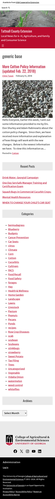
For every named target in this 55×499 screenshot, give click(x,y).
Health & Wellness (18, 290)
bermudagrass (16, 225)
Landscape (14, 299)
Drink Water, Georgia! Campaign (20, 177)
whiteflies (14, 389)
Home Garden (16, 294)
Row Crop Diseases (18, 331)
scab (10, 335)
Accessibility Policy (24, 492)
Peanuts (12, 315)
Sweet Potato (15, 356)
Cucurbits (13, 262)
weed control (15, 385)
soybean (13, 340)
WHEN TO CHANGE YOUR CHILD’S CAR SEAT (26, 202)
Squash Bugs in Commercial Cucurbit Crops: (26, 191)
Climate (12, 249)
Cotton (15, 153)
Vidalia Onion (15, 376)
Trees (11, 364)
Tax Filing (13, 360)
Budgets (13, 233)
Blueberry (13, 229)
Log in (5, 467)
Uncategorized (16, 368)
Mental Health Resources (16, 197)
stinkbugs (14, 348)
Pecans (12, 319)
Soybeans (13, 344)
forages (12, 282)
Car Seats (13, 241)
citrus (11, 245)
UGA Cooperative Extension (27, 2)
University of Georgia (15, 485)
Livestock (13, 307)
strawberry (14, 352)
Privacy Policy (9, 492)
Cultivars (13, 266)
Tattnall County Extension (16, 31)
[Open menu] (3, 45)
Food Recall (14, 274)
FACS (11, 270)
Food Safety (14, 278)
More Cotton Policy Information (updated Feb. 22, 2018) (23, 68)
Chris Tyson (7, 76)
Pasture (12, 311)
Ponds (11, 323)
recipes (12, 327)
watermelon (15, 381)
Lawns (11, 303)
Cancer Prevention (18, 237)
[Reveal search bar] (6, 7)
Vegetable (14, 372)
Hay (10, 286)
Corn (10, 253)
